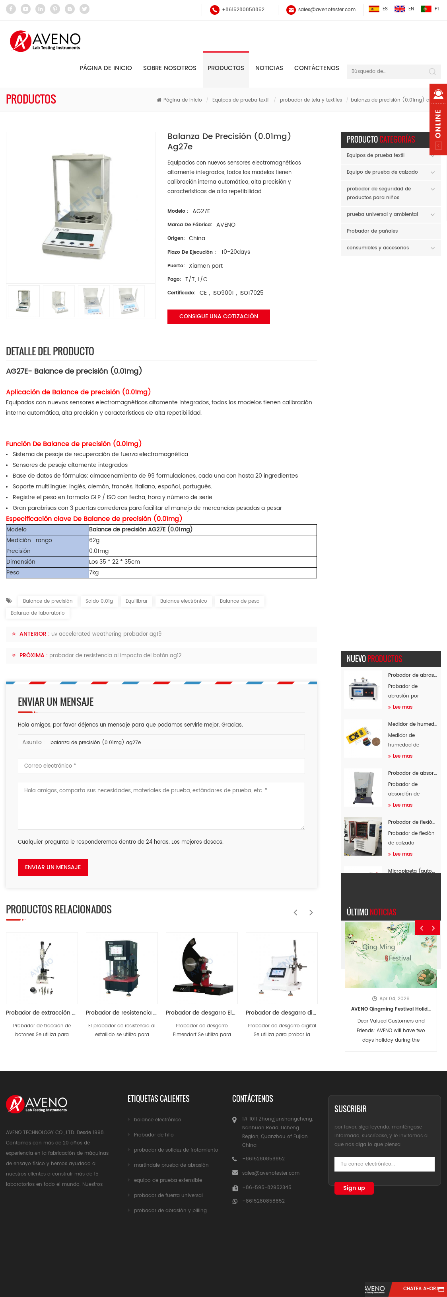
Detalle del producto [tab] (50, 351)
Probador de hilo (154, 1135)
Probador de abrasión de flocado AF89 (413, 293)
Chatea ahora (409, 1289)
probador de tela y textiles (311, 100)
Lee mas (400, 325)
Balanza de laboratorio (38, 613)
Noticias (269, 68)
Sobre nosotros (169, 68)
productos (87, 1247)
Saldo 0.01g (99, 601)
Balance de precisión (48, 601)
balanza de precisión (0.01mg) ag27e (96, 742)
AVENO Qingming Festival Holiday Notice (391, 648)
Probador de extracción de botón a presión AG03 (42, 1012)
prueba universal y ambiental (382, 214)
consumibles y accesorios (378, 248)
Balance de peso (240, 601)
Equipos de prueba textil (241, 100)
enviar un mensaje (53, 867)
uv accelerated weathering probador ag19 (106, 634)
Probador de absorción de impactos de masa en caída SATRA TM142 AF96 (413, 391)
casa (35, 1247)
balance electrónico (157, 1120)
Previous (293, 908)
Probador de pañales (372, 231)
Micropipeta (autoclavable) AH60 (413, 489)
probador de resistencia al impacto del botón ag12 (115, 656)
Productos (226, 68)
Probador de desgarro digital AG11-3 (282, 1012)
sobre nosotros (157, 1247)
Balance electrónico (183, 601)
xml (223, 1262)
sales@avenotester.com (326, 10)
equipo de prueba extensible (168, 1180)
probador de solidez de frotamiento (176, 1150)
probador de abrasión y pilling (170, 1211)
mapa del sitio (356, 1247)
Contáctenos (316, 68)
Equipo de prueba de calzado (382, 172)
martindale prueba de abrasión (171, 1165)
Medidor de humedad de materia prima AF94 (413, 342)
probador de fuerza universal (168, 1195)
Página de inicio (106, 68)
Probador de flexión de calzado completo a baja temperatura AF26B (413, 440)
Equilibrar (137, 601)
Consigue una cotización (218, 316)
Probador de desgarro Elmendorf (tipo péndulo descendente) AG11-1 (202, 1012)
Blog (412, 1247)
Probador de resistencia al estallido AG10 (122, 1012)
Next (309, 908)
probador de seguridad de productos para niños (379, 193)
